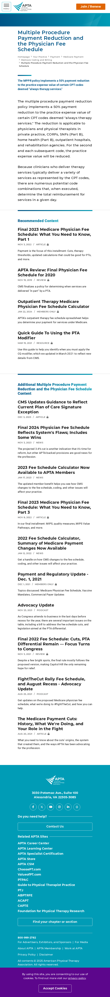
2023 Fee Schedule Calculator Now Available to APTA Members (54, 470)
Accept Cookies (55, 988)
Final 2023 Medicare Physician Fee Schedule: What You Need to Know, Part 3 (54, 507)
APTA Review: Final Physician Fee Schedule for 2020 (52, 272)
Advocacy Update (36, 605)
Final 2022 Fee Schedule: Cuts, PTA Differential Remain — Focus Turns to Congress (54, 644)
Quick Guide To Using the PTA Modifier (49, 335)
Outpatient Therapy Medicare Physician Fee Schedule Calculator (53, 304)
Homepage (24, 57)
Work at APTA (74, 948)
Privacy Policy (27, 954)
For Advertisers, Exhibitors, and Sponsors (44, 942)
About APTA (25, 948)
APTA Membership (49, 948)
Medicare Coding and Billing (36, 60)
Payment (55, 57)
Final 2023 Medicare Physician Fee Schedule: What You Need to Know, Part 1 (54, 234)
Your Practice (40, 57)
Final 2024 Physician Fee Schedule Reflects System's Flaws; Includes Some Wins (54, 432)
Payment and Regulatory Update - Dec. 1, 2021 (53, 576)
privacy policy (77, 978)
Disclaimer (46, 954)
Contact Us (55, 826)
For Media (81, 942)
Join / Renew (91, 6)
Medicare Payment (73, 57)
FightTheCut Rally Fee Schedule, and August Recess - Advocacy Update (51, 684)
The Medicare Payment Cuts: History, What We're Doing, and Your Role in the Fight (50, 723)
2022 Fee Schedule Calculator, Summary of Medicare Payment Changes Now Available (50, 543)
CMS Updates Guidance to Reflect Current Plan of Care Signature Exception (53, 407)
